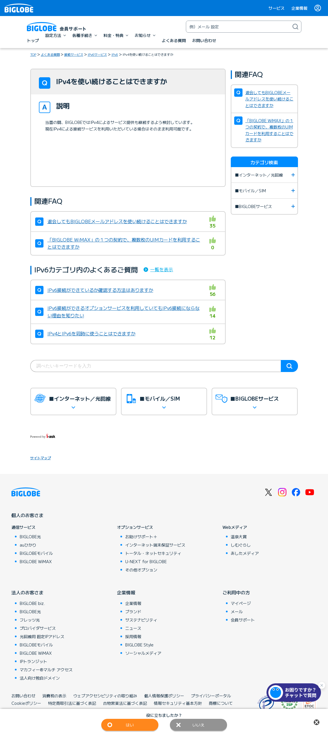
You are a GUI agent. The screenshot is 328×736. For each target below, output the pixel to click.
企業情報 (299, 8)
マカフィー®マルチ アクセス (46, 669)
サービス (277, 8)
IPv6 (115, 54)
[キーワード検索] (238, 26)
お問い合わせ (23, 696)
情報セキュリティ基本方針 (178, 703)
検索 (289, 366)
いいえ (198, 725)
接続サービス (73, 54)
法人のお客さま (27, 592)
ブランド (133, 611)
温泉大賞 (239, 536)
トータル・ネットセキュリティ (153, 553)
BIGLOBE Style (139, 645)
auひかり (28, 545)
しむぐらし (241, 545)
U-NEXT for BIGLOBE (146, 561)
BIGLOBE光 (30, 536)
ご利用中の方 (236, 592)
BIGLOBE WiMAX (36, 561)
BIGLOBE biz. (32, 603)
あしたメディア (245, 553)
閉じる (316, 722)
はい (130, 725)
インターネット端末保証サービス (155, 545)
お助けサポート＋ (141, 536)
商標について (221, 703)
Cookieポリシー (26, 703)
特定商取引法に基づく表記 (72, 703)
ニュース (133, 628)
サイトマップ (40, 457)
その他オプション (141, 570)
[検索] (295, 26)
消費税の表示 (54, 696)
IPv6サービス (97, 54)
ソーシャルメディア (143, 653)
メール (237, 611)
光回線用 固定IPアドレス (42, 636)
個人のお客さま (27, 515)
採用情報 (133, 636)
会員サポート (243, 620)
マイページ (241, 603)
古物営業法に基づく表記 (125, 703)
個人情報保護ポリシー (164, 696)
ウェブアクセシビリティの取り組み (105, 696)
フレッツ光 (30, 620)
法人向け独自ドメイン (40, 678)
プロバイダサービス (38, 628)
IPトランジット (33, 661)
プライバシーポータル (211, 696)
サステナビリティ (141, 620)
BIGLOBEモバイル (36, 553)
